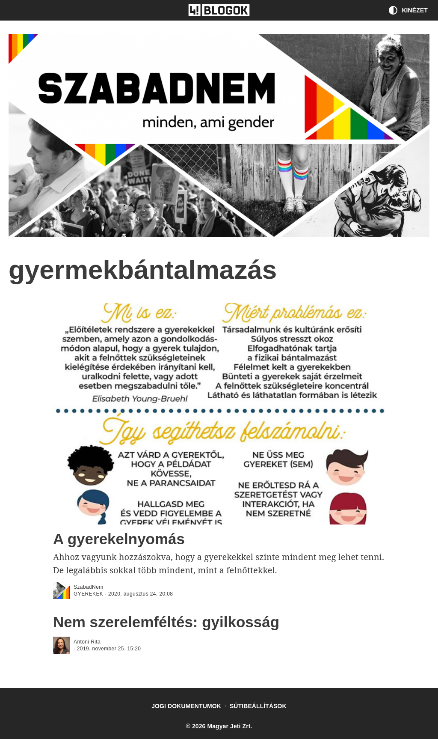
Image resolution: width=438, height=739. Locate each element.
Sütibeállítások (258, 706)
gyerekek (88, 594)
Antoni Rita (87, 642)
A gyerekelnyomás (119, 538)
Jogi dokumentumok (186, 706)
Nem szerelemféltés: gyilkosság (166, 622)
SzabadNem (89, 587)
